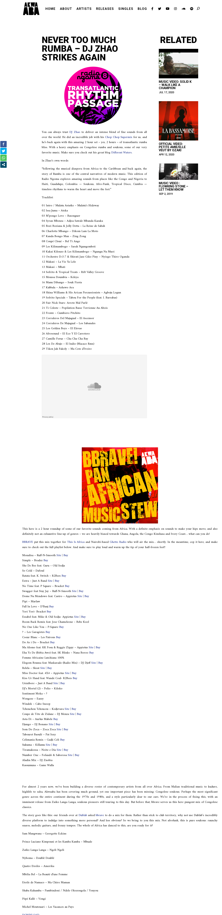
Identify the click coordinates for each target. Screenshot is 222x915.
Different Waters (121, 152)
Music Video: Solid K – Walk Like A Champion (175, 85)
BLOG (142, 9)
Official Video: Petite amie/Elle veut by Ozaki (172, 147)
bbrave (100, 815)
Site (59, 555)
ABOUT (66, 9)
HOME (50, 9)
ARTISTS (84, 9)
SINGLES (125, 9)
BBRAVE (27, 542)
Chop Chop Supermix (118, 137)
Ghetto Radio (118, 542)
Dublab (83, 815)
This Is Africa (76, 542)
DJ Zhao (74, 132)
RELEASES (105, 9)
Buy (66, 555)
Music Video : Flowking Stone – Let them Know (173, 186)
